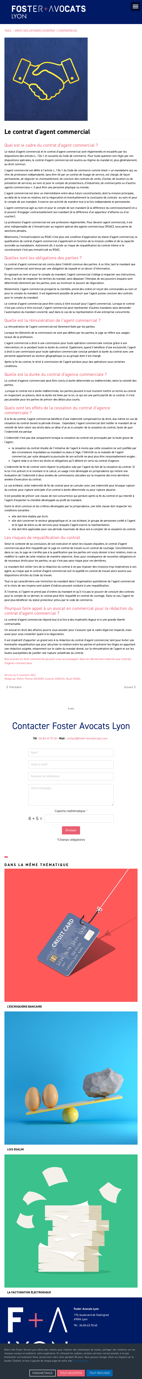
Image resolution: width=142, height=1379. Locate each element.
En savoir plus (81, 1361)
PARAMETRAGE (42, 1373)
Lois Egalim (15, 1149)
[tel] (71, 776)
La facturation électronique (29, 1292)
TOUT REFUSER (99, 1373)
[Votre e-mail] (71, 764)
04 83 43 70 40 (48, 738)
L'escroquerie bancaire (24, 1006)
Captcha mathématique (71, 811)
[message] (71, 795)
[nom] (71, 753)
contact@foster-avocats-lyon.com (87, 738)
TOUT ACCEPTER (71, 1373)
